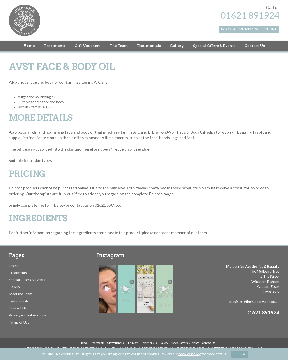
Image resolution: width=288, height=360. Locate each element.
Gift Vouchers (88, 46)
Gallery (177, 46)
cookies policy (189, 354)
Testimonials (149, 46)
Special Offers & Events (214, 46)
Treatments (55, 46)
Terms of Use (19, 322)
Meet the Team (20, 294)
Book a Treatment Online (249, 29)
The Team (119, 46)
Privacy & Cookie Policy (27, 315)
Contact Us (254, 46)
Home (29, 46)
